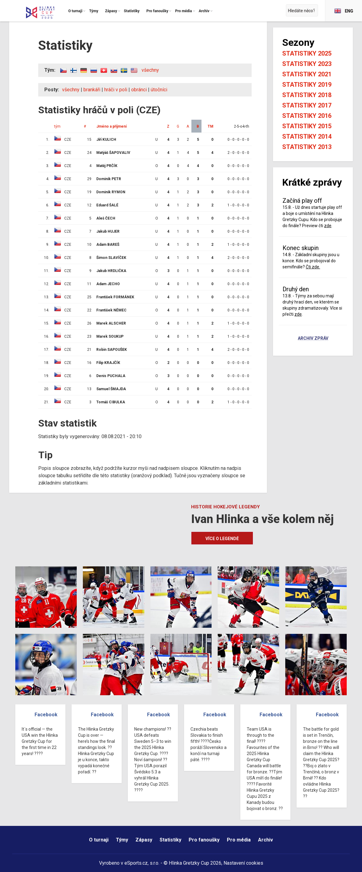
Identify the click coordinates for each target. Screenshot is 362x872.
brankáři (91, 90)
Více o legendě (222, 538)
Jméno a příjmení (111, 126)
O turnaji (99, 840)
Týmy (122, 840)
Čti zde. (313, 266)
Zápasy (143, 840)
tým (57, 126)
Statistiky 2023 (306, 63)
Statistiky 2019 (306, 84)
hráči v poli (115, 90)
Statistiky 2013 (306, 147)
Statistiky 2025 (306, 53)
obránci (139, 90)
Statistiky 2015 (306, 126)
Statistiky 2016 (306, 115)
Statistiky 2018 (306, 95)
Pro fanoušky (204, 840)
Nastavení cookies (243, 863)
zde (327, 225)
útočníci (159, 90)
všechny (150, 70)
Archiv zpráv (313, 338)
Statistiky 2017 (306, 105)
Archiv (265, 840)
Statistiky (170, 840)
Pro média (239, 840)
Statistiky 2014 (306, 136)
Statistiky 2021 (306, 74)
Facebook (46, 715)
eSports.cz (136, 863)
